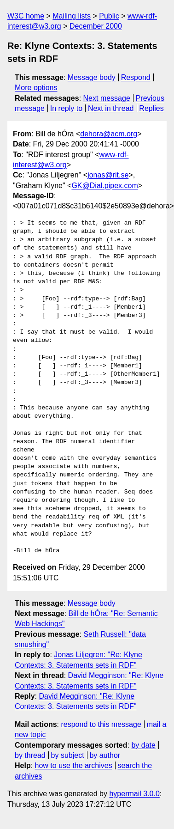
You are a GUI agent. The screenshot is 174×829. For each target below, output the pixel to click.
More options (36, 87)
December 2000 (96, 26)
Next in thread (111, 108)
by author (104, 755)
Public (109, 16)
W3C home (25, 16)
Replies (151, 108)
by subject (67, 755)
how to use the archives (73, 765)
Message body (92, 77)
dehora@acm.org (108, 134)
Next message (106, 98)
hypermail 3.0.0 (134, 794)
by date (143, 745)
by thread (30, 755)
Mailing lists (71, 16)
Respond (136, 77)
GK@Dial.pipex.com (104, 185)
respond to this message (101, 724)
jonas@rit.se (107, 175)
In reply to (66, 108)
